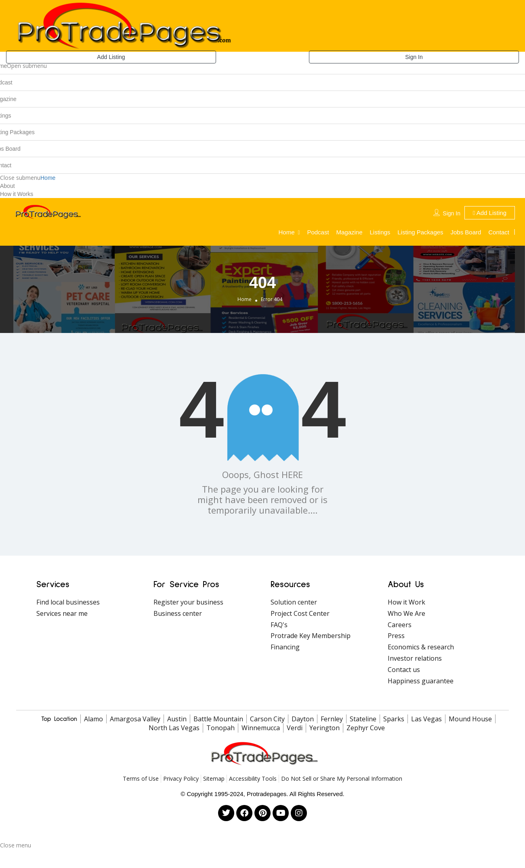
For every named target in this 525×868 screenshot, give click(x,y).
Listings (380, 232)
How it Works (16, 194)
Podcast (318, 232)
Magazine (349, 232)
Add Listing (111, 57)
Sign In (414, 57)
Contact (498, 232)
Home (47, 178)
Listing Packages (420, 232)
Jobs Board (466, 232)
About (7, 186)
